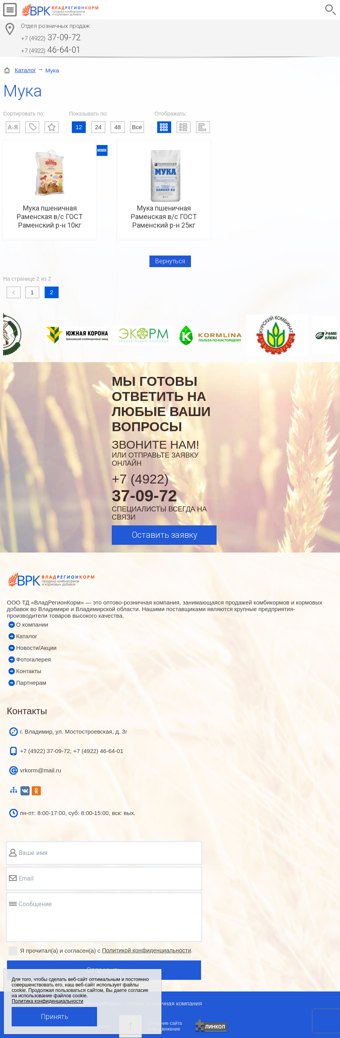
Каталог (25, 70)
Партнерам (31, 682)
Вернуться (170, 261)
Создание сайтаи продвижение (164, 1026)
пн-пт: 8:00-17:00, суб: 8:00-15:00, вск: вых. (78, 813)
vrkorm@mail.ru (40, 770)
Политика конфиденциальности (47, 1001)
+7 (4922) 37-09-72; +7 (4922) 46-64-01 (71, 751)
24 (98, 127)
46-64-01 (51, 50)
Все (137, 127)
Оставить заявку (164, 535)
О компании (32, 624)
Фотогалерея (33, 659)
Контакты (29, 671)
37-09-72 (51, 37)
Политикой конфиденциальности (146, 950)
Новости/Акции (36, 647)
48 (117, 127)
